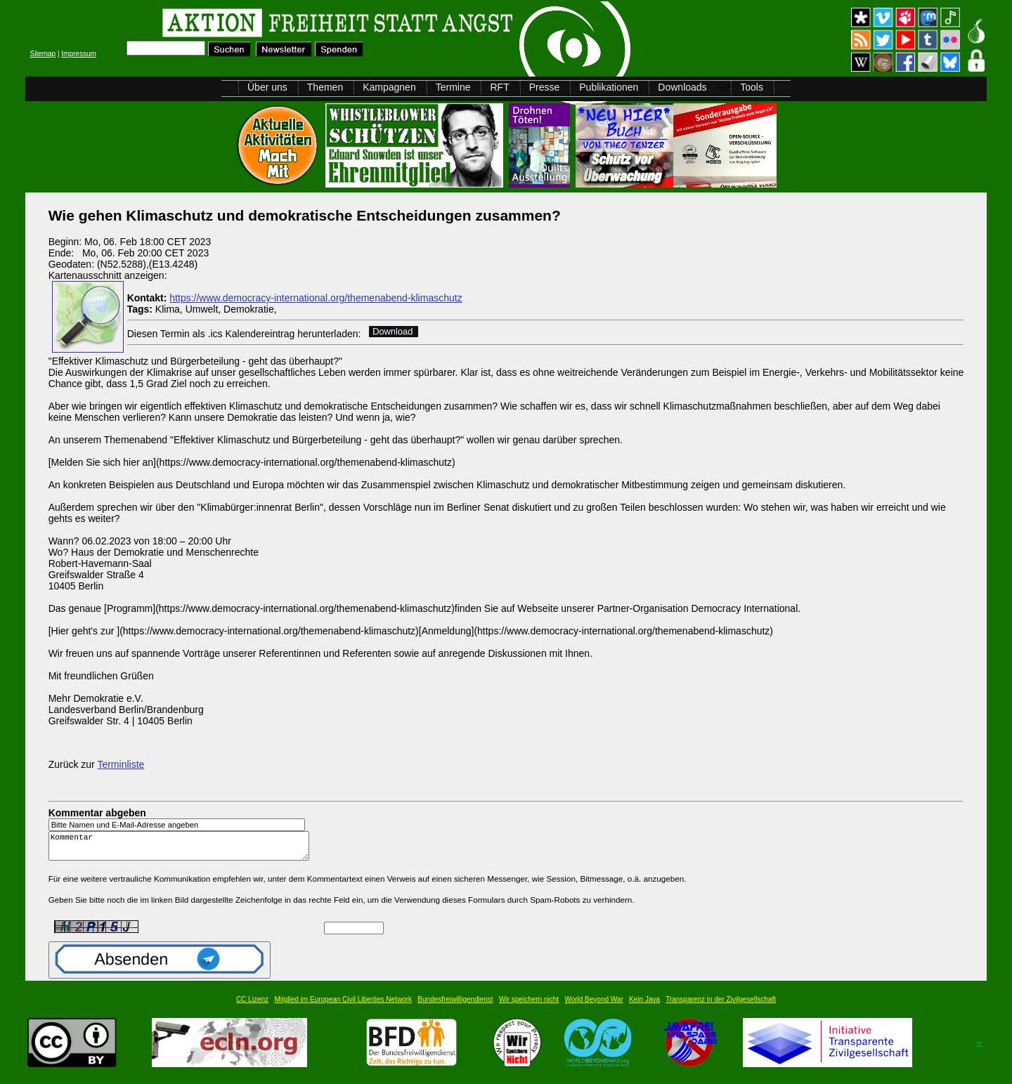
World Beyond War (593, 1006)
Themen (325, 87)
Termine (453, 87)
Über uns (267, 87)
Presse (544, 87)
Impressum (78, 54)
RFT (499, 87)
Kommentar (182, 849)
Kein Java (644, 1006)
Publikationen (608, 87)
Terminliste (120, 764)
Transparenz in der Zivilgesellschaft (721, 1006)
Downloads (682, 87)
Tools (751, 87)
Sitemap (43, 54)
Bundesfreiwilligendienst (455, 1006)
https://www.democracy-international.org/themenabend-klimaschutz (315, 297)
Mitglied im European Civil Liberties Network (343, 1006)
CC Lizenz (252, 1006)
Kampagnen (389, 87)
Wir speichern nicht (529, 1006)
